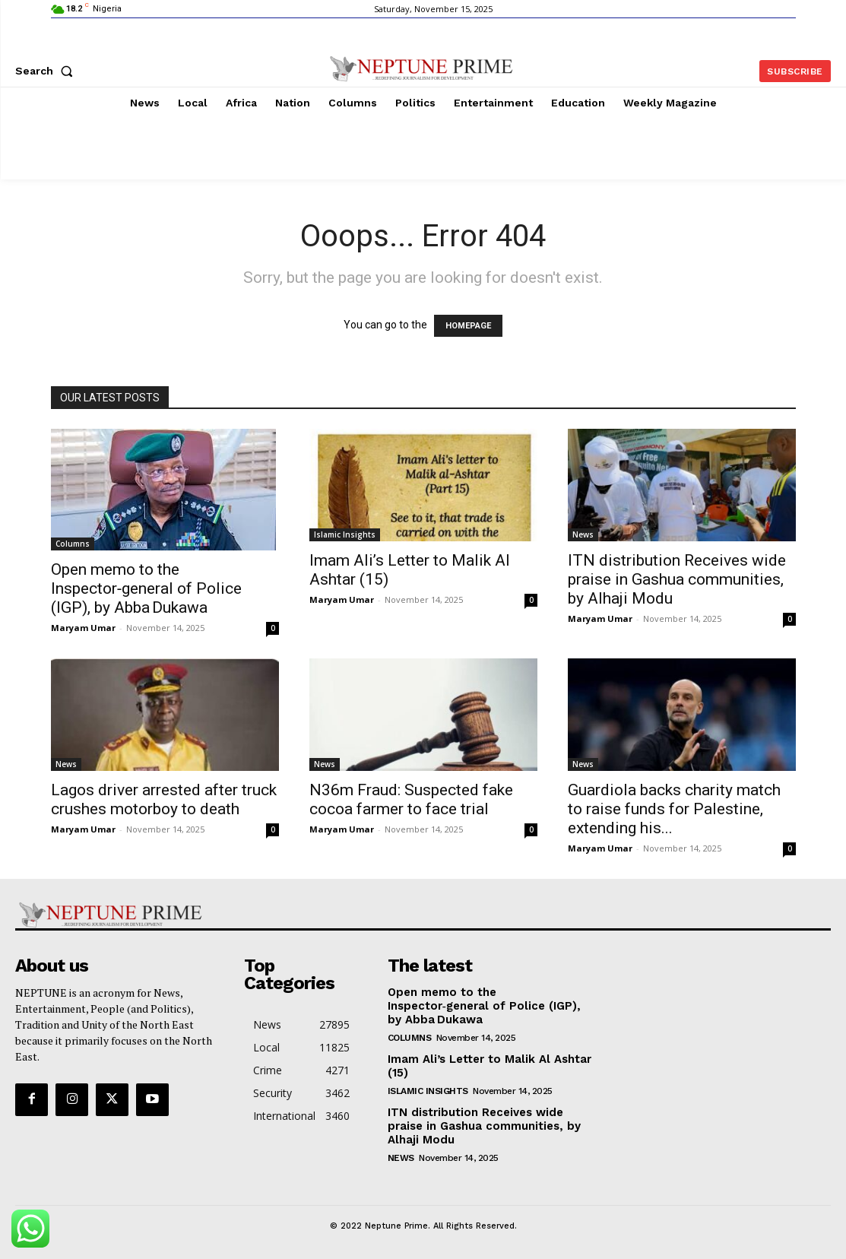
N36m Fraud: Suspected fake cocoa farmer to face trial (411, 799)
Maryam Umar (83, 627)
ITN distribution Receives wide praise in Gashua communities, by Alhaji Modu (677, 579)
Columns (72, 543)
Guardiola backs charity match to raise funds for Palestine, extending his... (674, 809)
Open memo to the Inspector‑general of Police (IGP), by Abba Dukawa (146, 588)
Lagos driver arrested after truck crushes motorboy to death (164, 799)
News (583, 534)
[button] (47, 71)
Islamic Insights (344, 534)
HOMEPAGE (468, 326)
